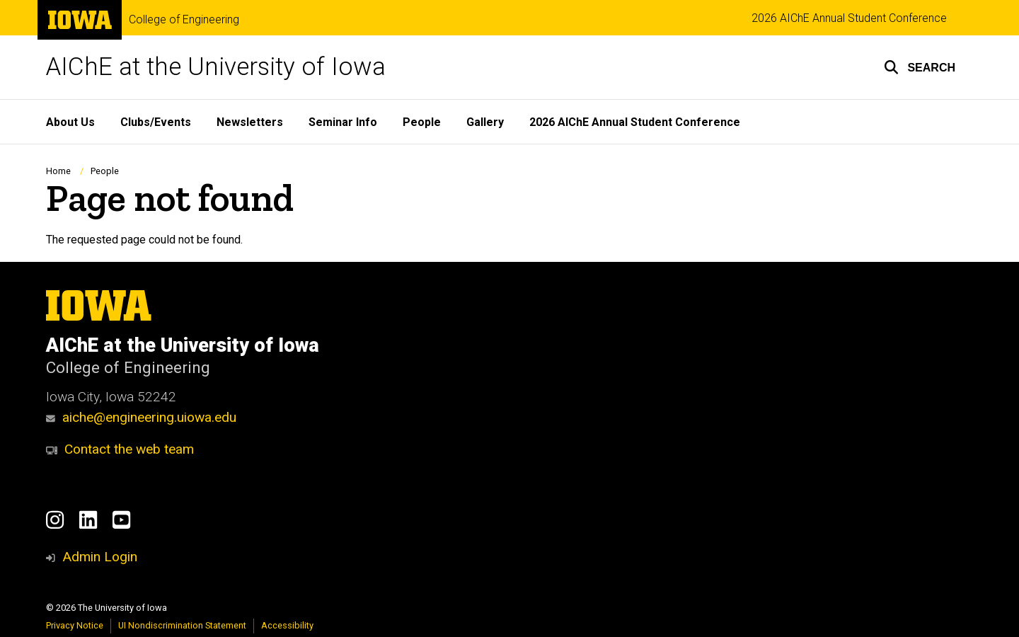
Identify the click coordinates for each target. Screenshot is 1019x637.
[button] (919, 67)
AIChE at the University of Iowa (216, 66)
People (105, 171)
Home (58, 171)
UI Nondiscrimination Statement (182, 625)
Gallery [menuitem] (485, 122)
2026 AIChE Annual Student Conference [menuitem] (634, 122)
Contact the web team (120, 449)
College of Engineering (184, 19)
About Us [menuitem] (70, 122)
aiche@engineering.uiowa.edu (141, 417)
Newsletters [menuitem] (250, 122)
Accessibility (287, 625)
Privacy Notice (74, 625)
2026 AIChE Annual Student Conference (849, 18)
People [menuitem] (422, 122)
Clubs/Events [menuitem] (155, 122)
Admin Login (99, 557)
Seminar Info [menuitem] (343, 122)
